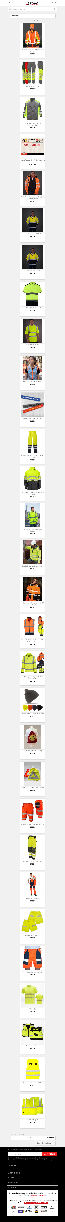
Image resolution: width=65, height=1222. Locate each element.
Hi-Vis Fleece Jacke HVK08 (32, 271)
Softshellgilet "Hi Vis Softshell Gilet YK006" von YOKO (32, 641)
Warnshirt (32, 1009)
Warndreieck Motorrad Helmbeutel (32, 787)
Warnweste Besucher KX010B (32, 1083)
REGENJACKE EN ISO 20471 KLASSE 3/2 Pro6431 (33, 493)
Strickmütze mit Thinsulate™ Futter (32, 714)
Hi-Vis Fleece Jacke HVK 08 (32, 234)
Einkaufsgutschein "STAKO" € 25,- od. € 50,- (33, 161)
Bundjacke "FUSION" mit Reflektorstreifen (33, 124)
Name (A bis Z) (32, 16)
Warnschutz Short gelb (32, 935)
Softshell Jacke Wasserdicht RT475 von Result (33, 604)
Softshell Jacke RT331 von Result (32, 566)
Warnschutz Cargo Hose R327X (32, 861)
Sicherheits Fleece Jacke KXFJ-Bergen (32, 530)
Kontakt (13, 1165)
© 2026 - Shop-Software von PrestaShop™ (32, 1219)
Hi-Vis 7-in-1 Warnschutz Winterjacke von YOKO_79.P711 (33, 198)
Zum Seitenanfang (45, 1143)
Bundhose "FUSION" (32, 86)
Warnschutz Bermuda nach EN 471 (32, 824)
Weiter (51, 1138)
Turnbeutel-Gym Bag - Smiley (32, 751)
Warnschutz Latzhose (32, 898)
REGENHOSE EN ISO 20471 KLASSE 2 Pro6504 (33, 456)
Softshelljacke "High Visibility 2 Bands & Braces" (33, 678)
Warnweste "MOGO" (32, 1046)
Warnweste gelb (32, 1120)
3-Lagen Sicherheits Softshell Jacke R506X (33, 50)
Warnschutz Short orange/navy (32, 972)
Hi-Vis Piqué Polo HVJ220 (32, 308)
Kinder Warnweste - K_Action (32, 381)
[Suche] (32, 9)
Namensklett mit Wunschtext (32, 418)
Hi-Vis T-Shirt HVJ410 (32, 344)
